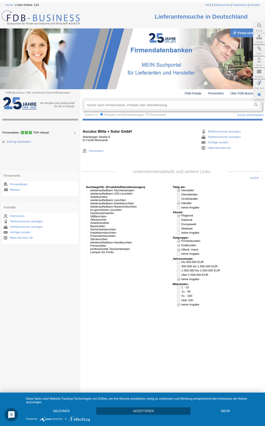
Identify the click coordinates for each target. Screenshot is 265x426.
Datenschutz (222, 5)
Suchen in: (91, 114)
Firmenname (157, 114)
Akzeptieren (143, 411)
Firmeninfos (216, 93)
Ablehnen (61, 411)
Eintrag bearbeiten (19, 141)
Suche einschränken (250, 115)
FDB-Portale (193, 93)
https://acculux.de (21, 237)
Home (9, 5)
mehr (225, 411)
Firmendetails (19, 184)
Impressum (240, 5)
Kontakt (255, 5)
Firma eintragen (247, 33)
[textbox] (168, 105)
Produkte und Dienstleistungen (124, 114)
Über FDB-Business (243, 93)
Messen (15, 189)
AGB (208, 5)
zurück (254, 177)
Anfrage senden (20, 232)
